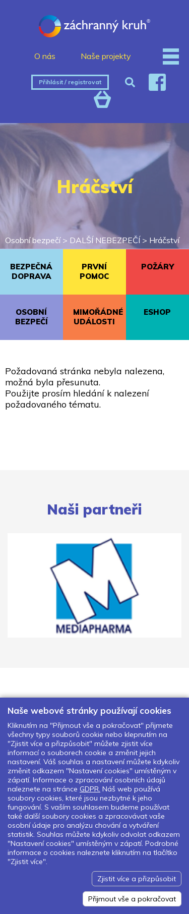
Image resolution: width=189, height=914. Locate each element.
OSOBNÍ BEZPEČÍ (31, 316)
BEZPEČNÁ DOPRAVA (31, 271)
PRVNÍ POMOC (94, 271)
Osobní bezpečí (32, 240)
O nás (44, 56)
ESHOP (157, 312)
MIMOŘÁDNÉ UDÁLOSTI (98, 316)
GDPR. (90, 788)
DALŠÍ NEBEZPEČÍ (105, 240)
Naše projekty (106, 56)
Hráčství (164, 240)
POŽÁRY (157, 266)
